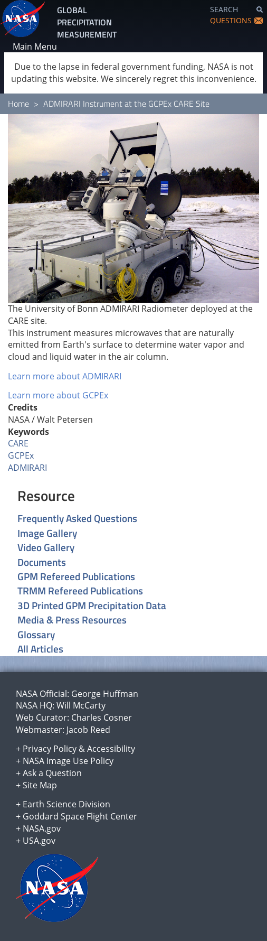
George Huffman (104, 694)
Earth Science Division (66, 804)
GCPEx (21, 455)
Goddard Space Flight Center (80, 816)
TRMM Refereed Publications (80, 590)
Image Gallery (47, 533)
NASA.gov (42, 828)
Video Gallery (45, 547)
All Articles (40, 648)
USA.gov (39, 840)
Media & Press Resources (72, 619)
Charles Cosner (101, 717)
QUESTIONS (231, 20)
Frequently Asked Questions (77, 518)
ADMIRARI (27, 467)
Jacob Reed (88, 729)
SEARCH (224, 9)
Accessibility (111, 748)
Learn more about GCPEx (58, 395)
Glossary (36, 634)
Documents (41, 562)
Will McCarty (81, 705)
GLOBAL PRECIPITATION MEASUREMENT (87, 22)
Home (18, 103)
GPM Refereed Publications (76, 576)
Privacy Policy (50, 748)
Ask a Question (52, 773)
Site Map (40, 785)
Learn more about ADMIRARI (64, 376)
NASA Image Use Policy (68, 761)
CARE (18, 443)
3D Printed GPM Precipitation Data (91, 605)
